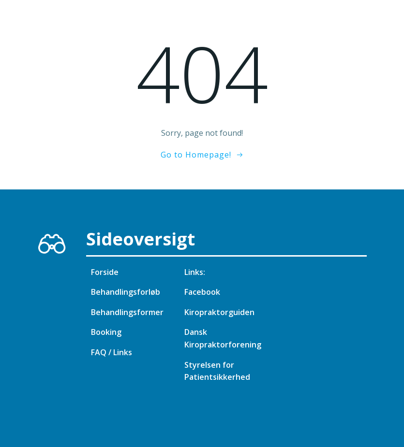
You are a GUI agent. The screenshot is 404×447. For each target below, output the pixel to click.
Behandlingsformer (127, 312)
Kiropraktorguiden (219, 312)
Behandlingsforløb (125, 292)
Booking (106, 332)
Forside (105, 272)
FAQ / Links (111, 352)
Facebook (202, 292)
